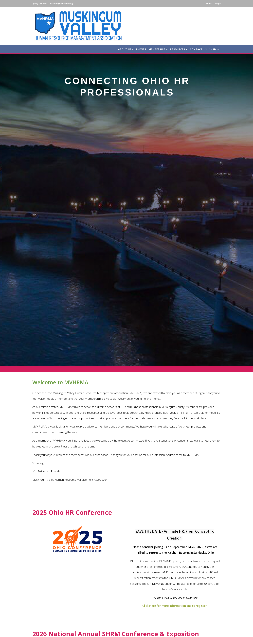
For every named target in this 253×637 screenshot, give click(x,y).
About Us (126, 49)
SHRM (214, 49)
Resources (178, 49)
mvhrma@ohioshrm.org (61, 3)
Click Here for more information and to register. (174, 606)
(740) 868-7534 (40, 3)
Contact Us (198, 49)
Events (141, 49)
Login (218, 3)
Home (209, 3)
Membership (158, 49)
